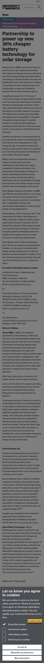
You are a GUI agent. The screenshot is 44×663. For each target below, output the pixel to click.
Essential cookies (14, 624)
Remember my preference (22, 652)
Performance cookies (16, 640)
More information (22, 658)
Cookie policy (35, 621)
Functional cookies (14, 629)
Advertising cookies (15, 634)
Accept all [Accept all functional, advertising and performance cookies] (22, 647)
